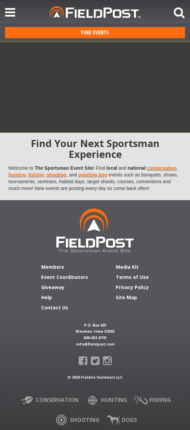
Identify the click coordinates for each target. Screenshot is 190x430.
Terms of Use (132, 277)
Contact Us (54, 308)
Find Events (95, 32)
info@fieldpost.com (95, 344)
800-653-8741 (95, 337)
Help (46, 298)
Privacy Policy (132, 287)
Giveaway (52, 287)
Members (52, 267)
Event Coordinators (64, 277)
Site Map (126, 298)
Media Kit (127, 267)
